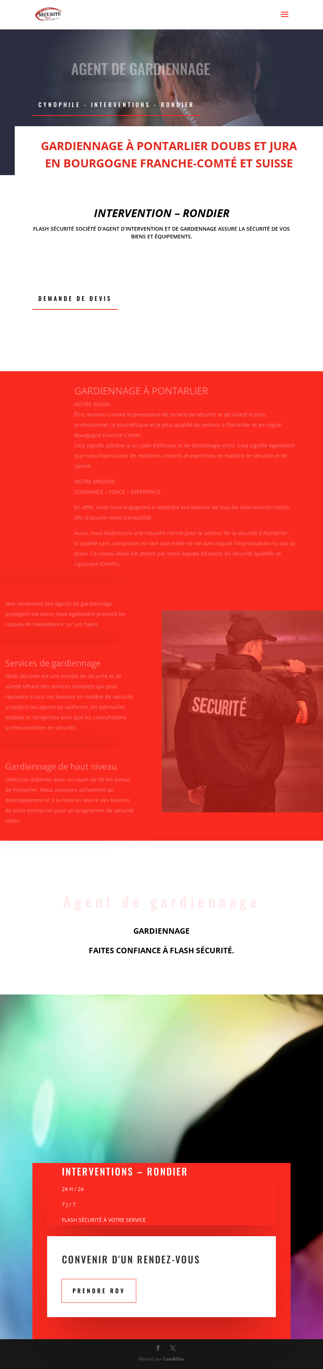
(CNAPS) (103, 563)
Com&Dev (174, 1359)
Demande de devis (75, 298)
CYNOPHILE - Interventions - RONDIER (116, 104)
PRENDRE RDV (99, 1290)
